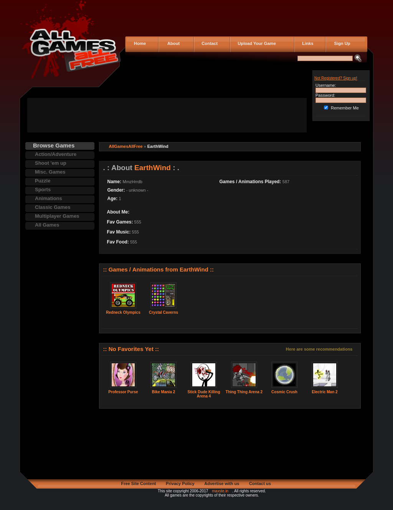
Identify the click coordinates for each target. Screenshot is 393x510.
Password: (325, 95)
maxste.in (220, 491)
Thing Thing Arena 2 (244, 392)
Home (139, 43)
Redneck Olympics (123, 312)
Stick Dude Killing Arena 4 (203, 394)
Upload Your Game (255, 43)
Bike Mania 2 (163, 392)
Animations (48, 198)
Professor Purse (123, 392)
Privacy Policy (180, 483)
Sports (43, 189)
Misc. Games (50, 172)
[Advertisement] (167, 115)
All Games (47, 225)
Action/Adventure (55, 154)
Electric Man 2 (324, 392)
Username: (325, 85)
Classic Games (53, 207)
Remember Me (345, 108)
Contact (208, 43)
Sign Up (339, 43)
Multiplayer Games (57, 216)
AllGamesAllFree (126, 146)
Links (306, 43)
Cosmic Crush (284, 392)
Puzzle (42, 181)
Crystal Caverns (163, 312)
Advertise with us (221, 483)
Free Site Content (138, 483)
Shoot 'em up (50, 163)
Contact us (260, 483)
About (172, 43)
